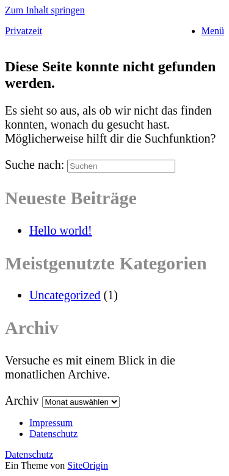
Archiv (22, 400)
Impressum (51, 422)
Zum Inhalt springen (45, 10)
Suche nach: (34, 164)
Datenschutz (53, 433)
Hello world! (60, 230)
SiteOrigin (87, 465)
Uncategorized (65, 295)
